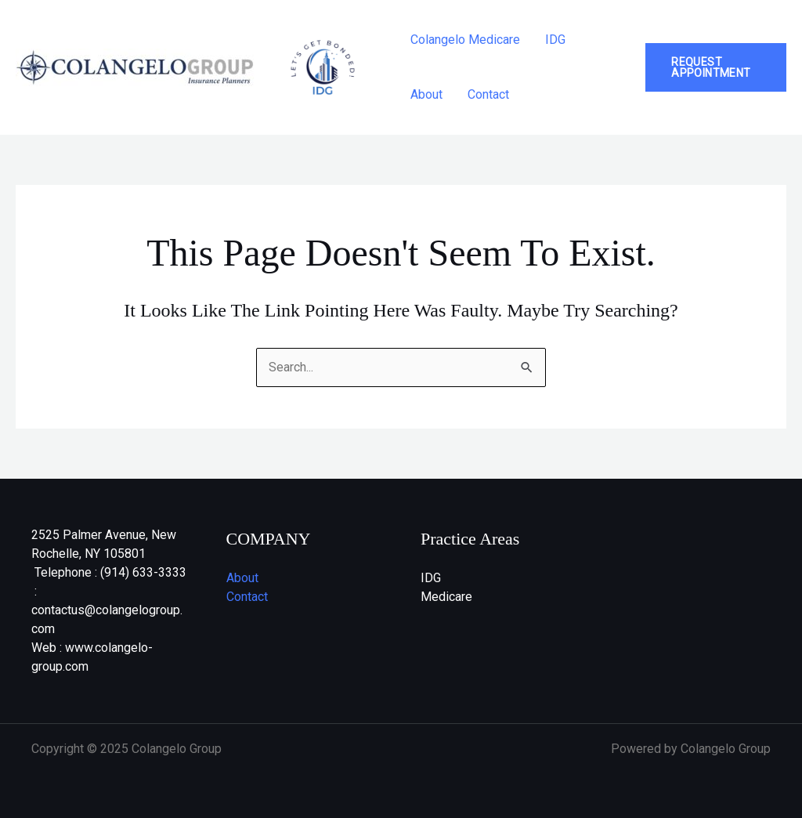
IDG (555, 39)
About (426, 94)
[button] (715, 67)
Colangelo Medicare (465, 39)
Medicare (446, 596)
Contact (488, 94)
